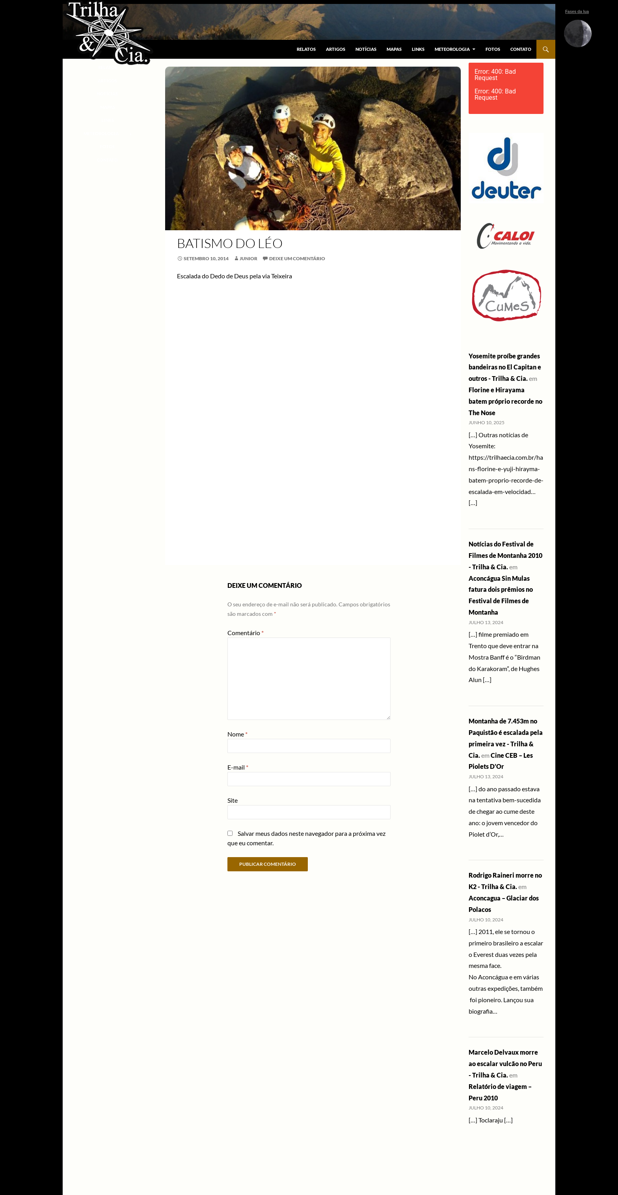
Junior (248, 258)
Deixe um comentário (297, 258)
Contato (520, 49)
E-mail (237, 767)
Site (232, 800)
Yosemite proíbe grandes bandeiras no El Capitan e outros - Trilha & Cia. (505, 367)
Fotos (493, 49)
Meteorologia (452, 49)
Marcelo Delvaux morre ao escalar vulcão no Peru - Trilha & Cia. (505, 1063)
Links (418, 49)
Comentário (245, 632)
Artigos (335, 49)
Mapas (394, 49)
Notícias (366, 49)
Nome (237, 734)
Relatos (306, 49)
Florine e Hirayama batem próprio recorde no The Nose (505, 401)
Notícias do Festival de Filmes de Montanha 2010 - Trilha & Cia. (505, 555)
